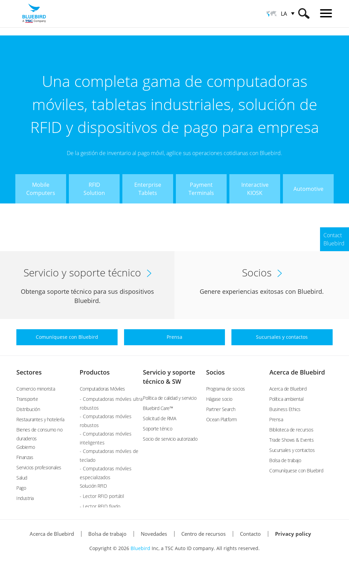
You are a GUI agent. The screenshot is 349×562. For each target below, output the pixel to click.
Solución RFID (93, 486)
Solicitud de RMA (159, 418)
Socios (215, 372)
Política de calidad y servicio (169, 398)
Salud (21, 477)
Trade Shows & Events (291, 440)
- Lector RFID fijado (100, 506)
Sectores (29, 372)
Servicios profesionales (38, 467)
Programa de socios (225, 388)
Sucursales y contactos (292, 450)
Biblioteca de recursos (291, 429)
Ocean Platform (221, 419)
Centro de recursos (203, 533)
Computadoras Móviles (102, 388)
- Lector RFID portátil (102, 496)
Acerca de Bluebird (297, 372)
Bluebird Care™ (158, 408)
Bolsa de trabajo (285, 460)
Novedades (154, 533)
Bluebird (140, 548)
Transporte (27, 399)
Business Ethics (285, 409)
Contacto (250, 533)
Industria (25, 498)
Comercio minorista (35, 388)
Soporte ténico (157, 428)
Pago (21, 488)
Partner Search (221, 409)
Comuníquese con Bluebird (296, 470)
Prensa (276, 419)
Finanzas (24, 457)
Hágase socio (219, 399)
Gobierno (25, 447)
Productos (95, 372)
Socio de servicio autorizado (170, 439)
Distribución (28, 409)
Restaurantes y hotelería (40, 419)
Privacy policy (293, 533)
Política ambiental (286, 399)
